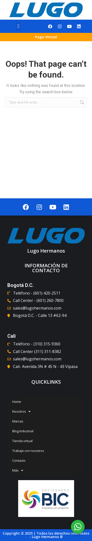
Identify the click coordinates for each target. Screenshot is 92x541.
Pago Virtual (46, 37)
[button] (18, 26)
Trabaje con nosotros (28, 450)
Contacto (19, 460)
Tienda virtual (22, 441)
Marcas (17, 421)
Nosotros (21, 411)
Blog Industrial (22, 431)
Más (17, 470)
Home (16, 401)
